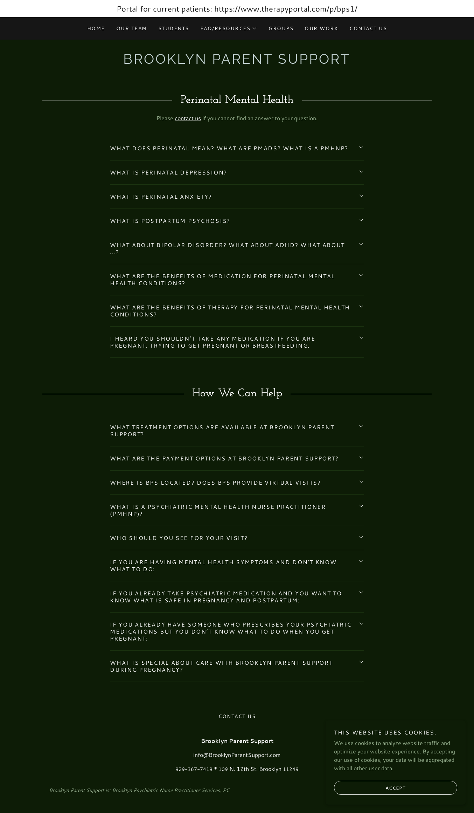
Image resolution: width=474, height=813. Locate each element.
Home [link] (96, 28)
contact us (188, 118)
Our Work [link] (321, 28)
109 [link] (223, 769)
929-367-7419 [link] (193, 769)
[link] (237, 61)
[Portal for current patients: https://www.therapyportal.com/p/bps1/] (237, 8)
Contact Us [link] (368, 28)
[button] (228, 28)
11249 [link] (291, 769)
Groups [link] (281, 28)
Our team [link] (131, 28)
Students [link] (173, 28)
